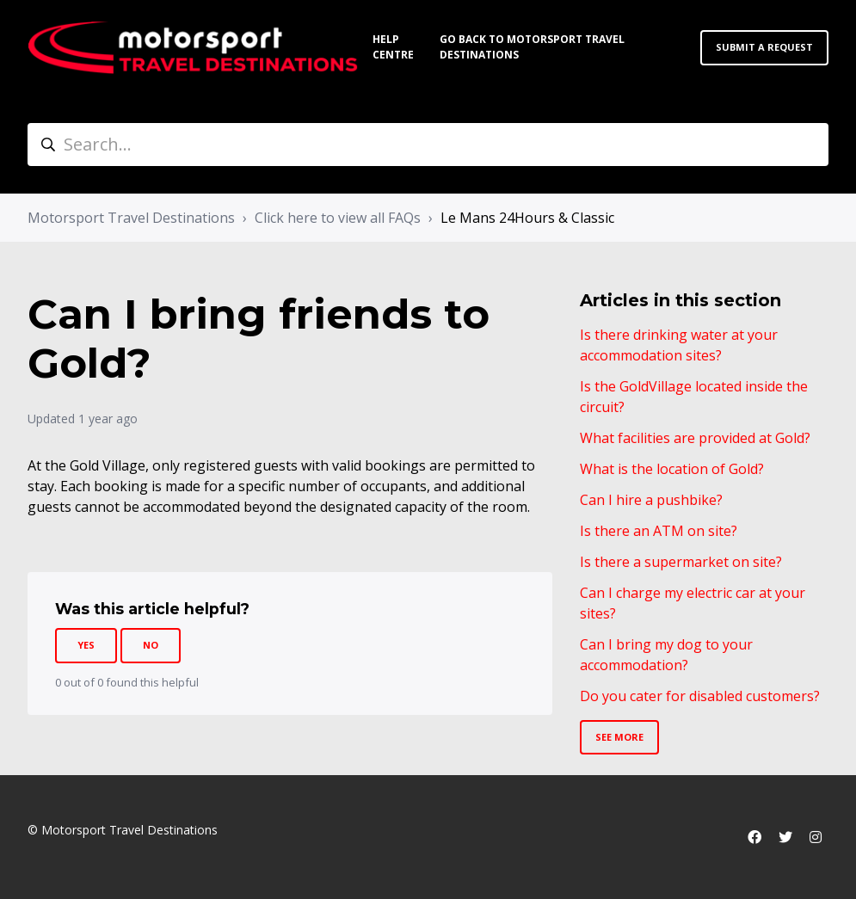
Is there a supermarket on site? (681, 561)
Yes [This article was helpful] (86, 644)
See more (619, 736)
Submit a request (764, 46)
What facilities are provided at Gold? (695, 437)
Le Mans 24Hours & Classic (527, 217)
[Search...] (428, 144)
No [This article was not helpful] (150, 644)
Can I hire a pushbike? (651, 499)
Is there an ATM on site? (658, 530)
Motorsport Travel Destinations (131, 217)
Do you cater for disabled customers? (700, 696)
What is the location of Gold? (672, 468)
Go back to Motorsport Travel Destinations (532, 47)
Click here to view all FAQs (338, 217)
